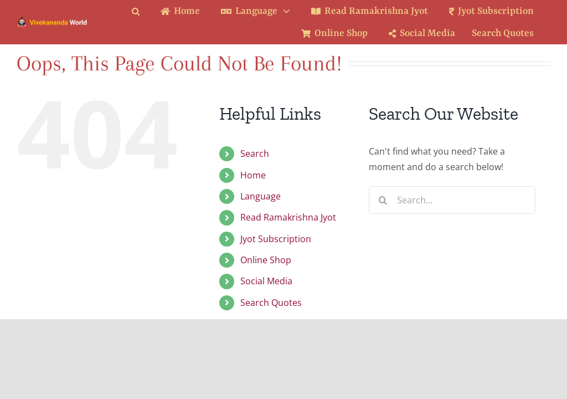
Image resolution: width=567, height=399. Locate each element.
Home (253, 175)
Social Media (266, 281)
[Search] (382, 200)
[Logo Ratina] (52, 20)
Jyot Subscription (275, 239)
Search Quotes (271, 302)
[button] (144, 11)
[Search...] (452, 200)
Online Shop (265, 260)
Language (260, 196)
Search (254, 153)
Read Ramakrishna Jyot (288, 217)
